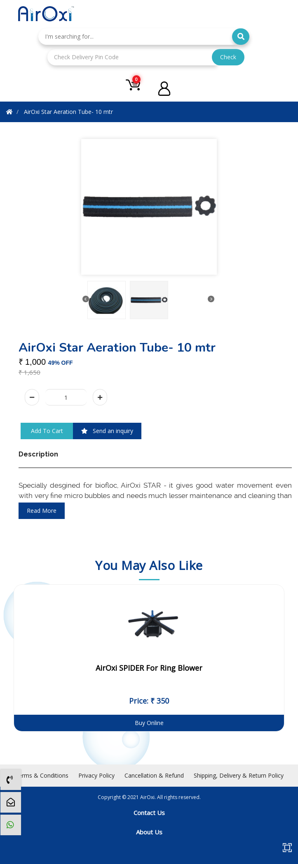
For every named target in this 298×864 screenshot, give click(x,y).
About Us (149, 832)
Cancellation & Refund (154, 775)
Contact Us (149, 812)
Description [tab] (38, 454)
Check (228, 57)
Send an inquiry (107, 431)
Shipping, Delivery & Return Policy (239, 775)
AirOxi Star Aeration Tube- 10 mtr (68, 112)
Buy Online (149, 723)
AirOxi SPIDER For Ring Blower (149, 668)
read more (41, 510)
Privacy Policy (96, 775)
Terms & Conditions (41, 775)
